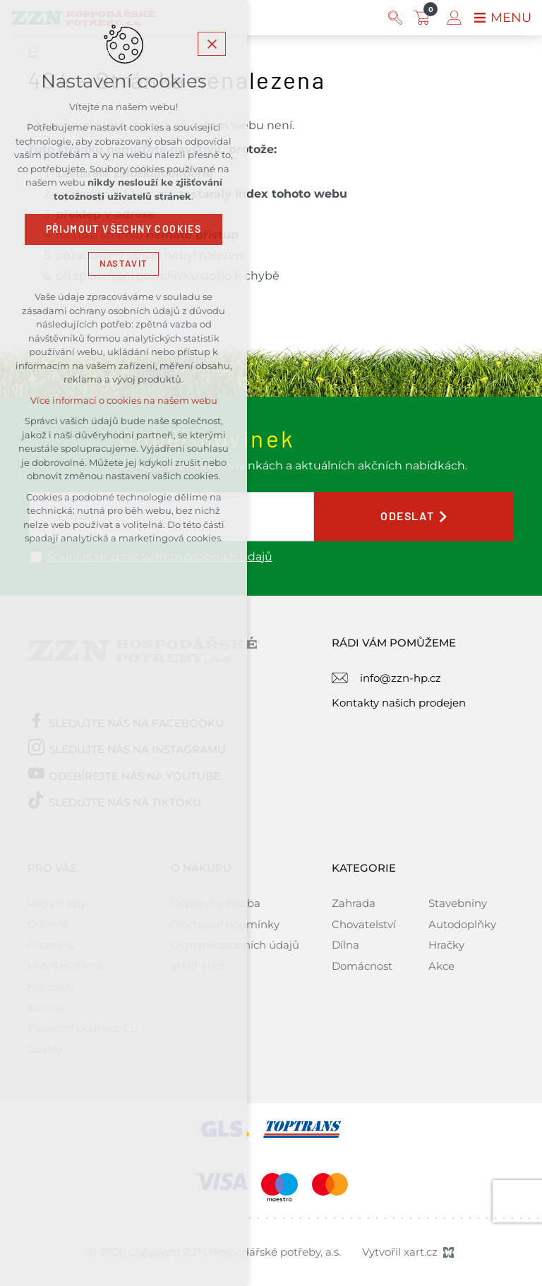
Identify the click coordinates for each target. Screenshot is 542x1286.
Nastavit (123, 263)
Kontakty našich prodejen (399, 703)
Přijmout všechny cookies (124, 229)
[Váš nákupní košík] (425, 18)
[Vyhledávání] (395, 18)
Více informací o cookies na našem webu (123, 400)
